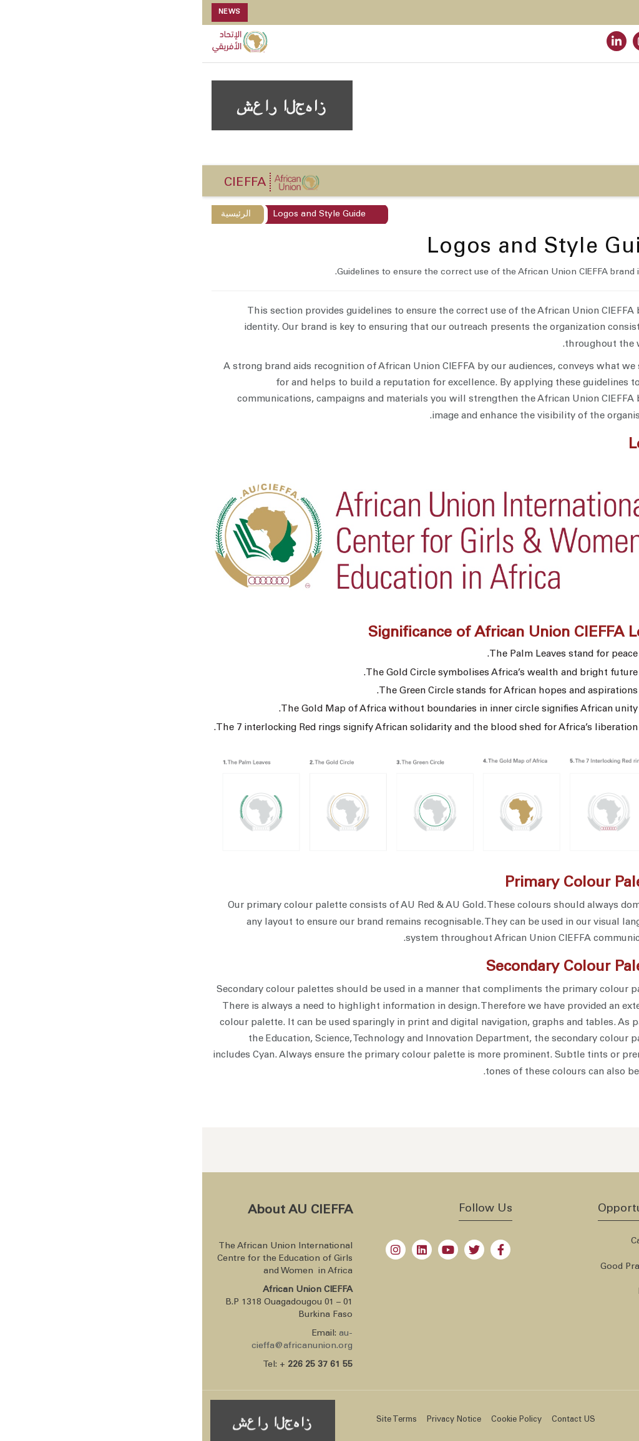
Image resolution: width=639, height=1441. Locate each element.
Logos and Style (593, 374)
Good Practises (429, 1267)
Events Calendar (557, 897)
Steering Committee (585, 324)
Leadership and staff (583, 349)
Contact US (371, 1420)
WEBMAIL (565, 43)
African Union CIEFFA (590, 1418)
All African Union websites (565, 1267)
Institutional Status (588, 299)
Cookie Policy (314, 1420)
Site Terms (194, 1420)
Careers (445, 1241)
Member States (589, 1292)
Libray (448, 1292)
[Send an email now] (590, 1149)
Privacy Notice (252, 1420)
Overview (607, 274)
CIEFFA (43, 183)
